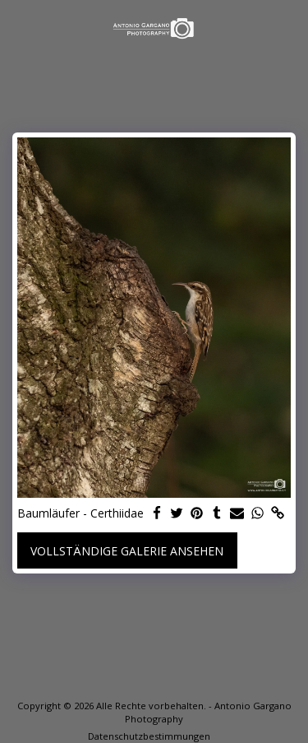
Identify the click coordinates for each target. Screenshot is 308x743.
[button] (18, 27)
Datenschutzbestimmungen (149, 736)
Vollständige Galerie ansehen (126, 551)
